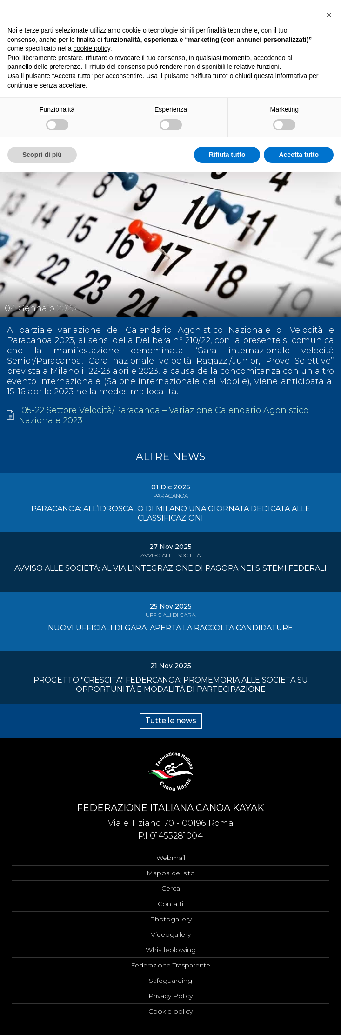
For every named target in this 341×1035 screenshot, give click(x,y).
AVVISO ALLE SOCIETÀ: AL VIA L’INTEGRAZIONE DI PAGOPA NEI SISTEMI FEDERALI (170, 568)
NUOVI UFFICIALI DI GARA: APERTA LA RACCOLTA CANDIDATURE (170, 627)
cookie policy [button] (92, 48)
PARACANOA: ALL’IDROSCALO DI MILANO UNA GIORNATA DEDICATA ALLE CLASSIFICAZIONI (170, 513)
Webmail (170, 857)
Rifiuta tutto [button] (227, 154)
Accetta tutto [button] (299, 154)
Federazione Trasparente (170, 965)
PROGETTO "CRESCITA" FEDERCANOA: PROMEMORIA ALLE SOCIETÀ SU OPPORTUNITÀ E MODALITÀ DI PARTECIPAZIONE (170, 685)
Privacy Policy (170, 996)
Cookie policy (170, 1011)
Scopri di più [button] (42, 154)
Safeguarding (170, 980)
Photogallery (171, 919)
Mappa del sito (171, 873)
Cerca (170, 888)
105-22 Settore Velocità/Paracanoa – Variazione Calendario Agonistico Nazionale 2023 (163, 415)
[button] (328, 14)
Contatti (170, 904)
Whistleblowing (171, 950)
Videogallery (171, 934)
